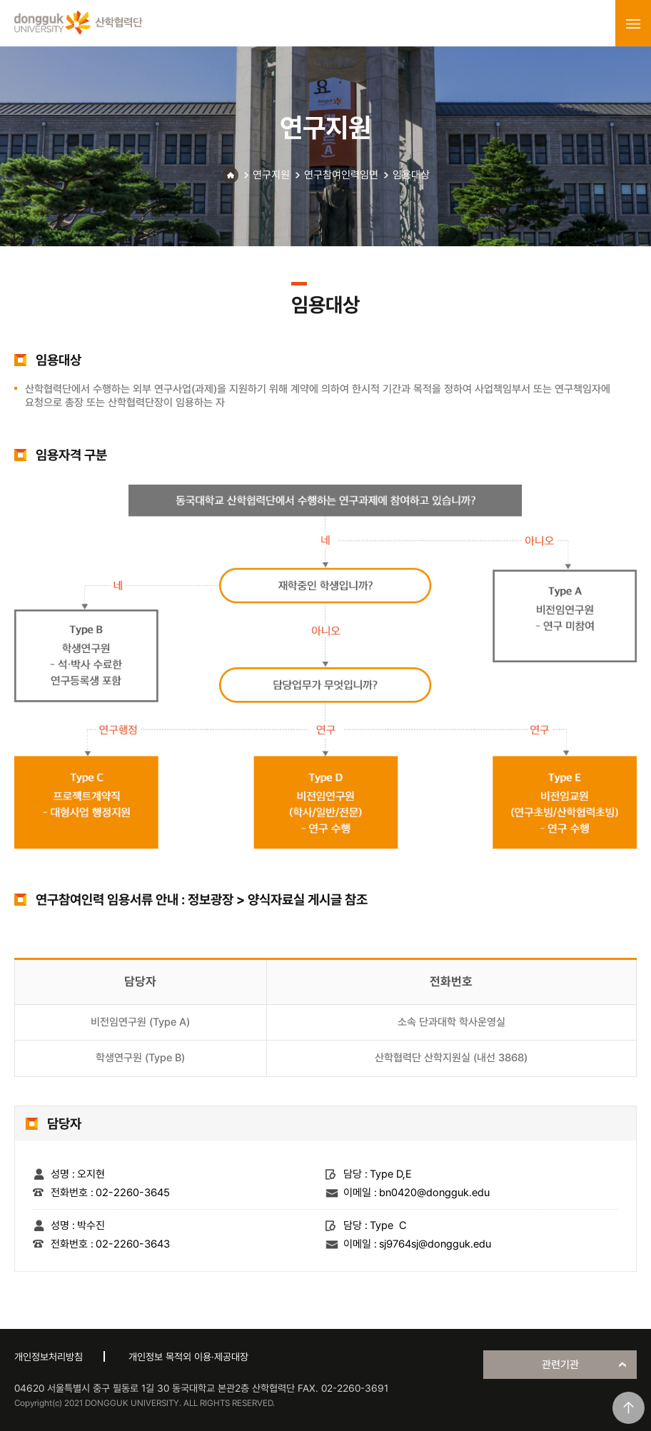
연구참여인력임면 (341, 174)
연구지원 (271, 174)
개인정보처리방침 (48, 1356)
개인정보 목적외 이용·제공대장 (188, 1356)
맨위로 (628, 1408)
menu (633, 23)
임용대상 (411, 174)
